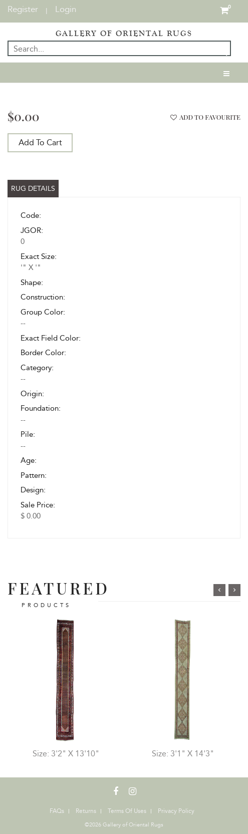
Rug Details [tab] (33, 188)
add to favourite (204, 117)
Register (23, 9)
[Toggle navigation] (226, 73)
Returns (86, 810)
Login (65, 9)
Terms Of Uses (127, 810)
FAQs (57, 810)
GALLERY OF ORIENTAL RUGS (124, 33)
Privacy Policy (176, 810)
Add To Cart (40, 142)
